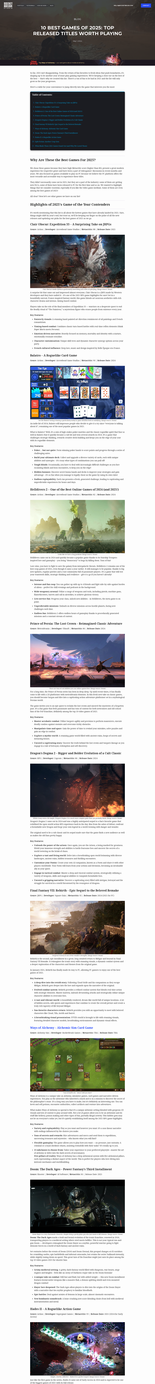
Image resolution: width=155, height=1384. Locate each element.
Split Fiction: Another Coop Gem (47, 142)
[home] (8, 5)
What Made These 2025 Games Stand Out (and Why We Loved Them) (61, 146)
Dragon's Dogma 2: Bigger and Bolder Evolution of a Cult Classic (59, 120)
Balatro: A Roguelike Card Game (47, 107)
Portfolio (20, 5)
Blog (51, 5)
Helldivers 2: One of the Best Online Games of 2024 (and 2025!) (58, 111)
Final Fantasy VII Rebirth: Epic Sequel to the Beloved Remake (58, 124)
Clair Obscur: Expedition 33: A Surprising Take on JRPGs (56, 103)
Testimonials (30, 5)
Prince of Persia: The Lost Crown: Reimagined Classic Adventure (59, 116)
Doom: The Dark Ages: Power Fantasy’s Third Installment (56, 133)
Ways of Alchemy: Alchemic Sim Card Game (51, 129)
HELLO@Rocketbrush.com (123, 5)
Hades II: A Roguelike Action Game (48, 137)
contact (146, 5)
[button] (42, 5)
